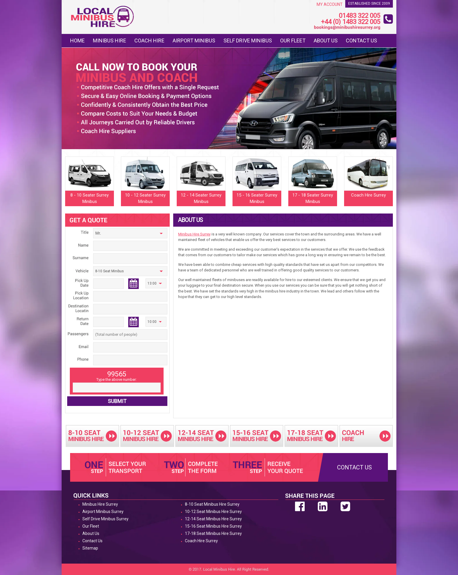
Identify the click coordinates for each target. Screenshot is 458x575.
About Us (326, 40)
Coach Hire (149, 40)
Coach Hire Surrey (201, 540)
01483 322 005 (359, 16)
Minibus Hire (109, 40)
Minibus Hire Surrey (194, 234)
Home (77, 40)
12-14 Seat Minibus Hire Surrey (213, 519)
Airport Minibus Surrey (103, 511)
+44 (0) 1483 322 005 (350, 22)
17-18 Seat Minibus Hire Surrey (213, 533)
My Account (330, 4)
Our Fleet (293, 40)
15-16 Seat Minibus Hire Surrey (213, 526)
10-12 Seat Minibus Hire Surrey (213, 511)
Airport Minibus (194, 40)
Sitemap (90, 548)
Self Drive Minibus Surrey (105, 519)
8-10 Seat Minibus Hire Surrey (212, 504)
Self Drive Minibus (247, 40)
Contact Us (361, 40)
